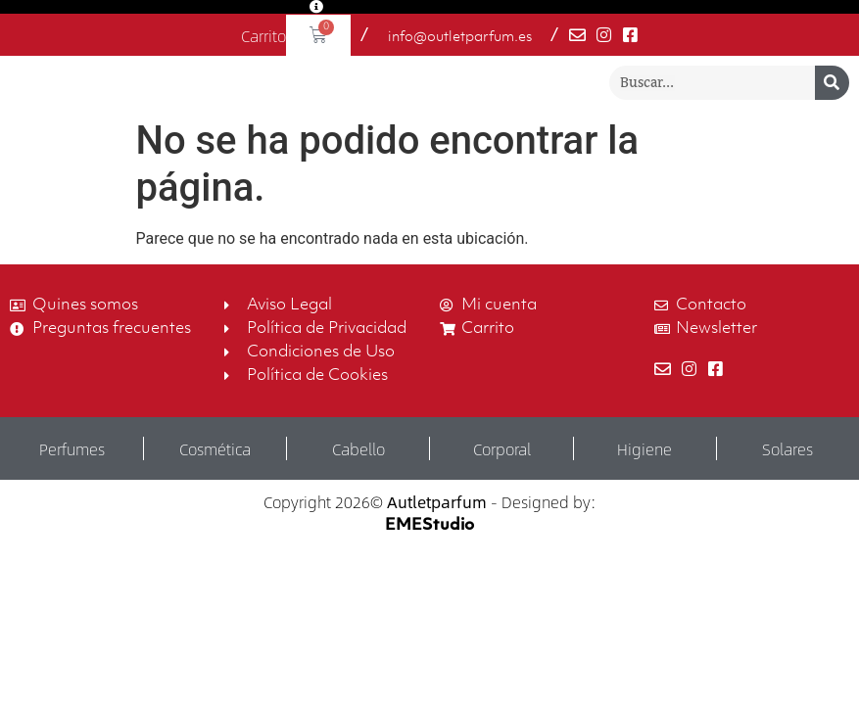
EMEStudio (429, 555)
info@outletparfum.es (460, 37)
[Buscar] (832, 97)
